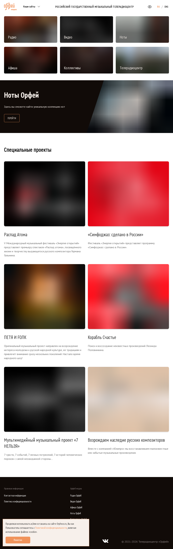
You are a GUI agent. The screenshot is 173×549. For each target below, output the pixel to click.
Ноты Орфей (75, 513)
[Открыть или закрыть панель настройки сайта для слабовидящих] (149, 6)
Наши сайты (32, 6)
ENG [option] (166, 6)
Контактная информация (15, 495)
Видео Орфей (75, 501)
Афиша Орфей (76, 507)
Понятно (18, 540)
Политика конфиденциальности (17, 501)
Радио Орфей (75, 495)
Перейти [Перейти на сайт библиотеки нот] (14, 118)
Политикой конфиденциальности (51, 528)
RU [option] (158, 6)
